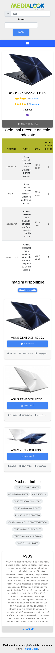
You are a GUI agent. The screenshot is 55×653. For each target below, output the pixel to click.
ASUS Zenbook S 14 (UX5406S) (27, 536)
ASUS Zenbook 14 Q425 (27, 543)
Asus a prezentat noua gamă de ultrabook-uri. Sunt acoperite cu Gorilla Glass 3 (26, 224)
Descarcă (27, 344)
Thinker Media (30, 649)
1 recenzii (34, 104)
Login (21, 32)
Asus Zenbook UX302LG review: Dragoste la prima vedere (26, 166)
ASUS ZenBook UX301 (18, 494)
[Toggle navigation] (27, 43)
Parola (21, 19)
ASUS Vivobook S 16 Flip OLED (27, 529)
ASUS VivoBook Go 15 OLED (27, 508)
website (28, 629)
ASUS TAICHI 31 (39, 494)
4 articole (34, 98)
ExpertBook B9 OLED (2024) (27, 515)
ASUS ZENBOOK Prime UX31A (27, 501)
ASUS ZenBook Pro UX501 (27, 487)
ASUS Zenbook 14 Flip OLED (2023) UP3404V (28, 522)
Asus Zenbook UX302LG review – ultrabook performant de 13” (26, 193)
